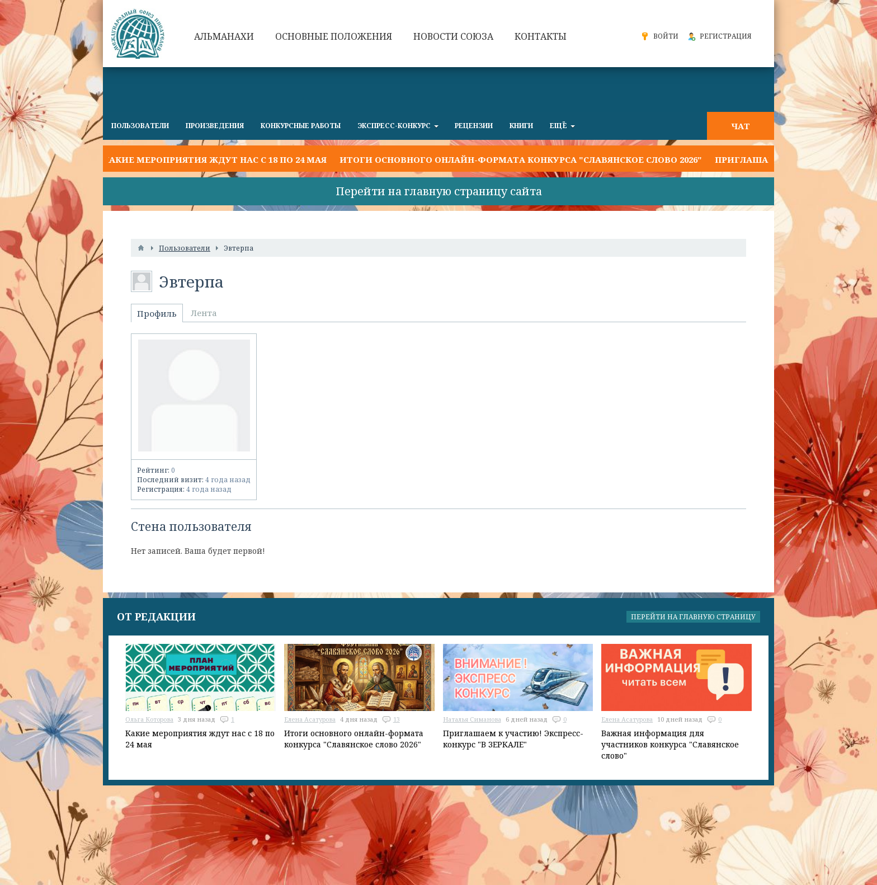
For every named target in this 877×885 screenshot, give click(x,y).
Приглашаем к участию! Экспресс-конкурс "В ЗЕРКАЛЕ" (513, 739)
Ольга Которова (149, 719)
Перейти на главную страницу (693, 617)
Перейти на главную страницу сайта (439, 191)
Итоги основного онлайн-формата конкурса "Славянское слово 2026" (521, 159)
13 (396, 719)
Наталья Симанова (472, 719)
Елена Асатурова (310, 719)
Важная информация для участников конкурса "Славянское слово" (670, 744)
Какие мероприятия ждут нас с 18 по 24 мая (215, 159)
